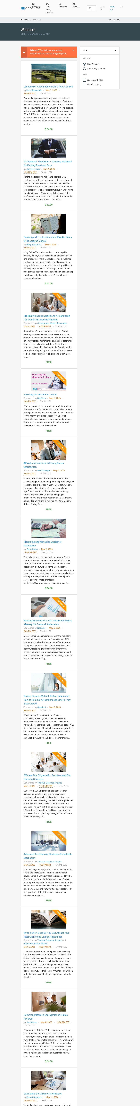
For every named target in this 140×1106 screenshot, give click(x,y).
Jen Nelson (31, 1022)
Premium (94, 84)
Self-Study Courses (49, 8)
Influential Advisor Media (35, 943)
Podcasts (63, 5)
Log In (102, 8)
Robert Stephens (34, 1097)
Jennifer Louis (33, 169)
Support (114, 20)
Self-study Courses (96, 68)
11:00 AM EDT (31, 552)
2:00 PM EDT (30, 248)
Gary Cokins (32, 549)
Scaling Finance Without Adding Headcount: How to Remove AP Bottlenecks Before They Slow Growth (47, 700)
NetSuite (41, 628)
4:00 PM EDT (45, 326)
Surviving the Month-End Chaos (40, 394)
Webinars (36, 5)
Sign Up (112, 8)
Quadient (41, 707)
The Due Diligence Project (49, 783)
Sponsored (95, 80)
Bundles (76, 5)
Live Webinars (93, 64)
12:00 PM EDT (30, 172)
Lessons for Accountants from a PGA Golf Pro (48, 86)
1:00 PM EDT (30, 401)
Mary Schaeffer (33, 244)
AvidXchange (43, 470)
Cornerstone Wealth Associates (52, 323)
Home (25, 20)
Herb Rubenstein (34, 90)
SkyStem (41, 398)
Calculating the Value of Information (43, 1093)
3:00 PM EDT (30, 93)
